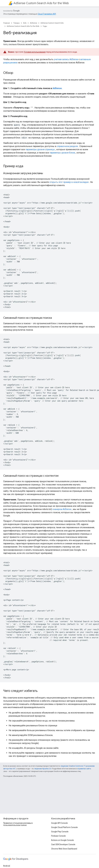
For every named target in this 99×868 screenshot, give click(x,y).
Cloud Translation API (47, 14)
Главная (6, 23)
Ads (24, 23)
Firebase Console (58, 836)
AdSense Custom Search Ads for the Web (41, 3)
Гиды (45, 26)
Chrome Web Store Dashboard (64, 849)
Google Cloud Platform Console (64, 827)
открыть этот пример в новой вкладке (69, 182)
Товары (16, 23)
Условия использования (35, 52)
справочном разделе (67, 146)
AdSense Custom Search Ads (52, 23)
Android (6, 866)
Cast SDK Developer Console (63, 844)
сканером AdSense (61, 509)
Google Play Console (59, 832)
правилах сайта (84, 769)
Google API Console (59, 823)
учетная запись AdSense (66, 59)
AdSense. (57, 88)
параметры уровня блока (62, 152)
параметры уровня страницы (40, 149)
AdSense (33, 23)
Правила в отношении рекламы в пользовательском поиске (18, 824)
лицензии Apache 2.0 (42, 769)
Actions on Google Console (62, 840)
